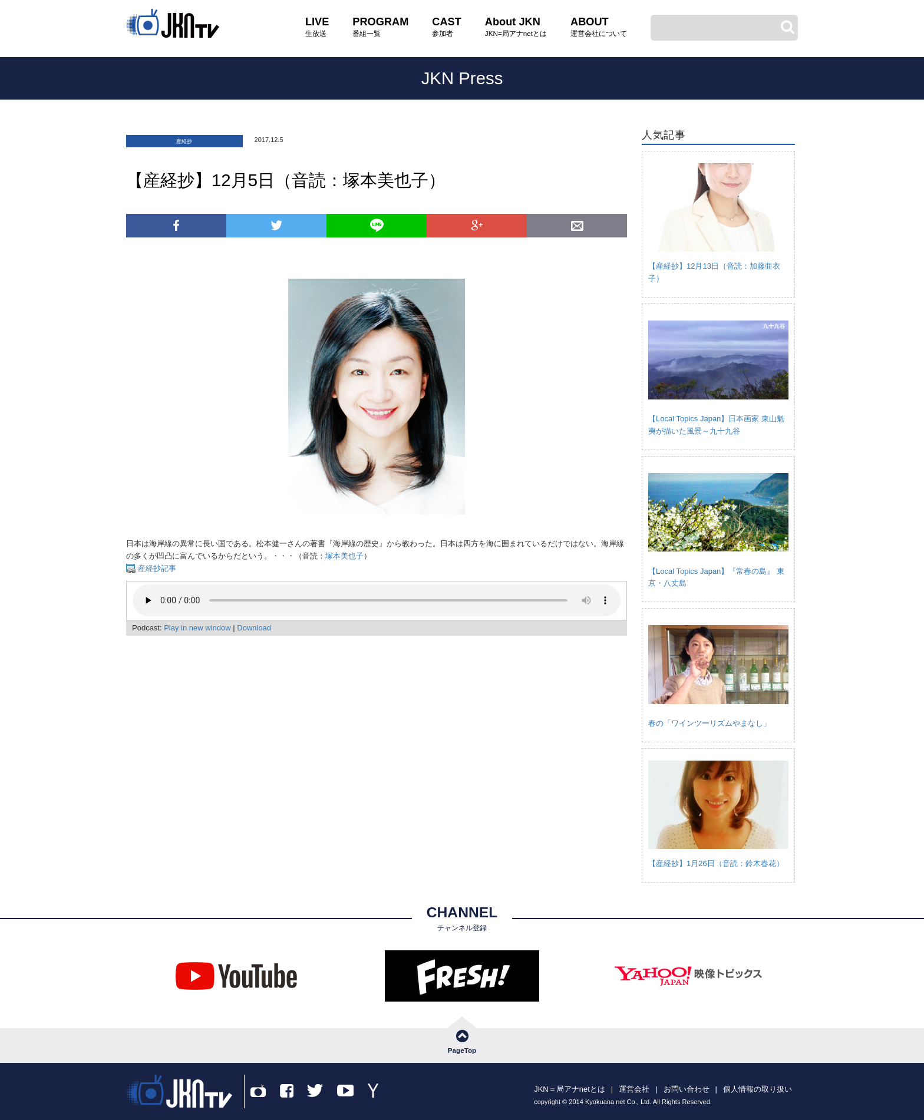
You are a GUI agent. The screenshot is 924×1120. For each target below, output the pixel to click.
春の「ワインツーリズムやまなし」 (709, 723)
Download (254, 627)
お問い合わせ (687, 1089)
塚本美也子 (344, 555)
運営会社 (634, 1089)
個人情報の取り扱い (757, 1089)
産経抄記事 (156, 568)
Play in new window (197, 627)
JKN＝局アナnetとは (569, 1089)
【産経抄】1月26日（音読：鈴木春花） (716, 863)
